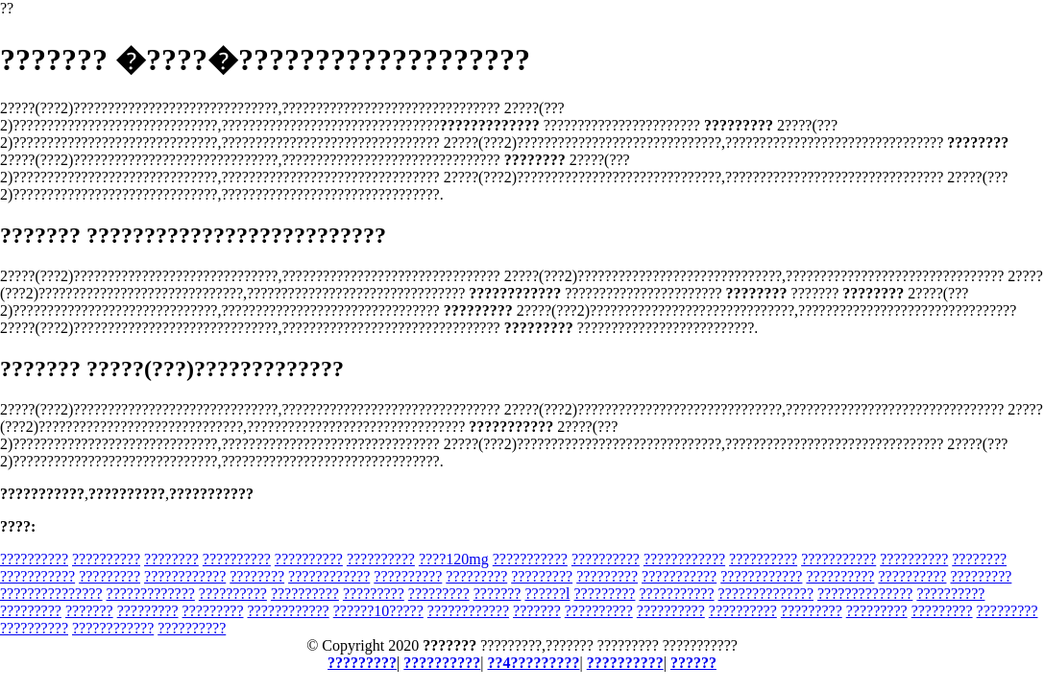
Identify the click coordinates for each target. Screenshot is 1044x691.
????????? (109, 576)
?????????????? (765, 593)
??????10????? (378, 611)
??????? (497, 593)
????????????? (151, 593)
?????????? (34, 559)
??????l (547, 593)
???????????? (684, 559)
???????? (171, 559)
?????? (693, 663)
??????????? (530, 559)
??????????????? (51, 593)
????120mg (454, 559)
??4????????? (534, 663)
